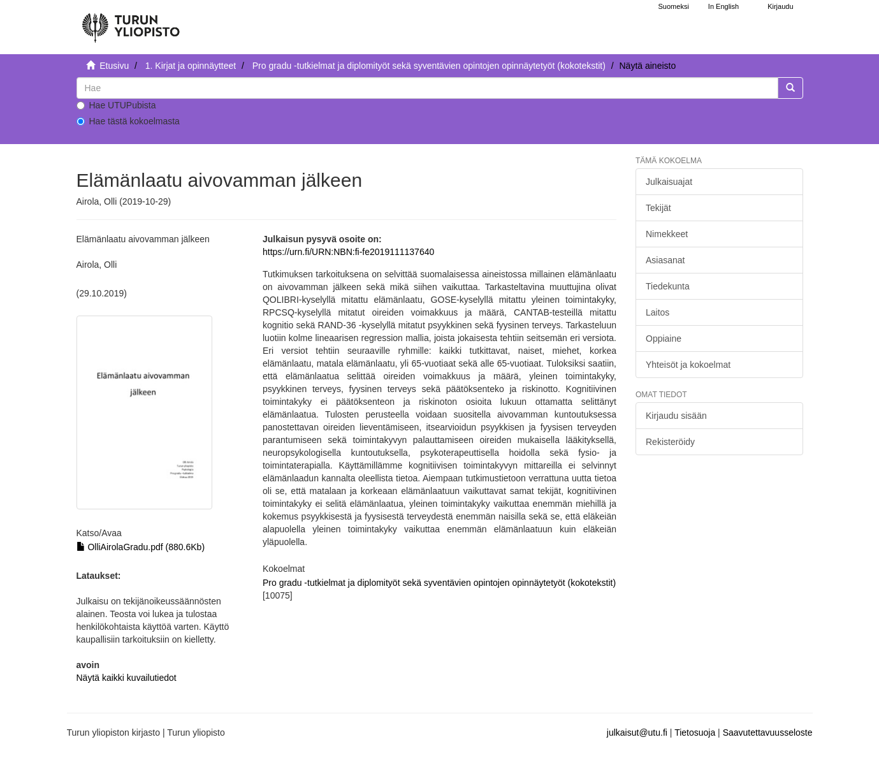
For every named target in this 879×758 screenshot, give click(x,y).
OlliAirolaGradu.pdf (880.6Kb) (140, 547)
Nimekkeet (667, 234)
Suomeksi (673, 6)
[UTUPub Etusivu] (130, 22)
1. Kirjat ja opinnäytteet (190, 66)
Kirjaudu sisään (676, 416)
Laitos (657, 312)
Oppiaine (663, 338)
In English (723, 6)
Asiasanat (665, 260)
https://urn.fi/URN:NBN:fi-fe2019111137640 (348, 252)
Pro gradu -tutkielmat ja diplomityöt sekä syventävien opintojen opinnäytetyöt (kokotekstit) (429, 66)
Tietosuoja (694, 732)
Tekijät (658, 208)
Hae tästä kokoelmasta (128, 121)
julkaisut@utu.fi (637, 732)
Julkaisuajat (669, 182)
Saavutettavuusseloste (768, 732)
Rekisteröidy (670, 442)
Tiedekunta (668, 286)
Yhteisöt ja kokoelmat (688, 365)
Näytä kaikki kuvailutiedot (126, 678)
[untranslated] (427, 88)
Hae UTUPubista (116, 105)
